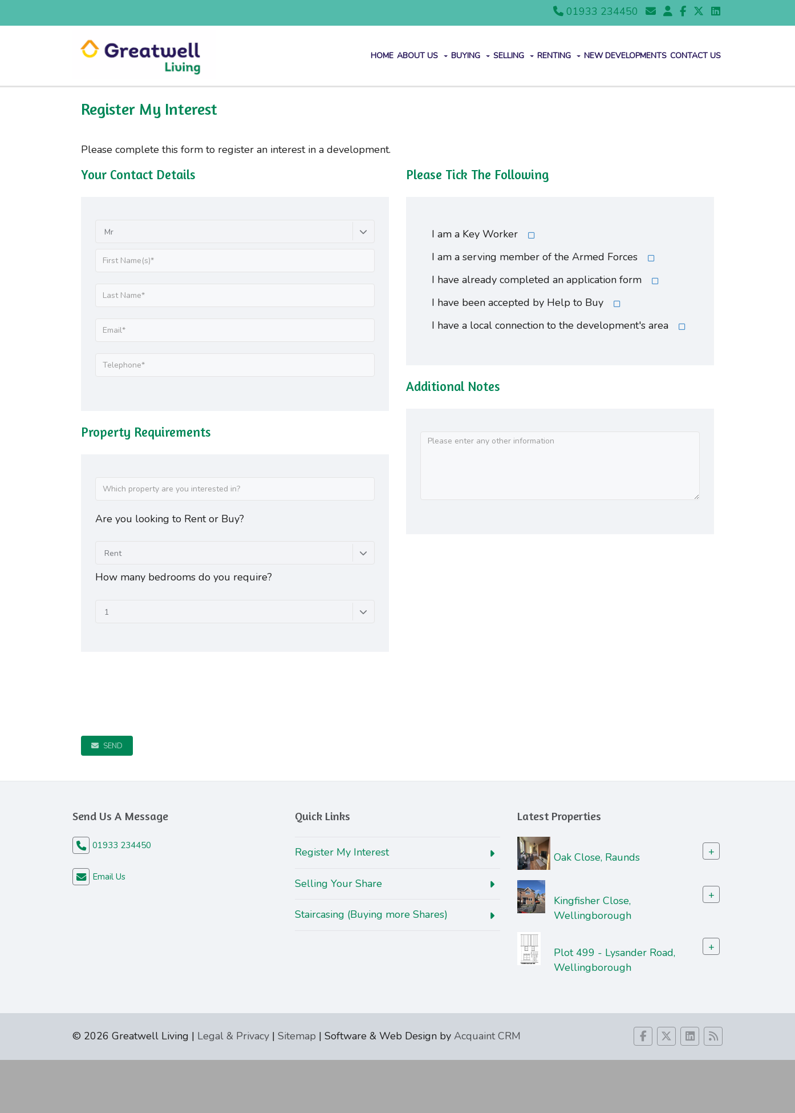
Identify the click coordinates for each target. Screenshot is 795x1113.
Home (382, 55)
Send (107, 746)
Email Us (108, 876)
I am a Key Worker (475, 234)
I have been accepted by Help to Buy (517, 302)
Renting (559, 55)
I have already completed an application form (537, 280)
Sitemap (297, 1036)
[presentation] (167, 688)
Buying (470, 55)
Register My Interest (342, 852)
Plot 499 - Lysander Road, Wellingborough (614, 960)
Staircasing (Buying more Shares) (371, 914)
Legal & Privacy (233, 1036)
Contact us (695, 55)
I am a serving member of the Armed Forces (535, 257)
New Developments (625, 55)
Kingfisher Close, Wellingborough (592, 907)
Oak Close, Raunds (597, 857)
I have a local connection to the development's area (550, 325)
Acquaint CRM (487, 1036)
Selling (513, 55)
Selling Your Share (338, 883)
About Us (422, 55)
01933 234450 (595, 11)
